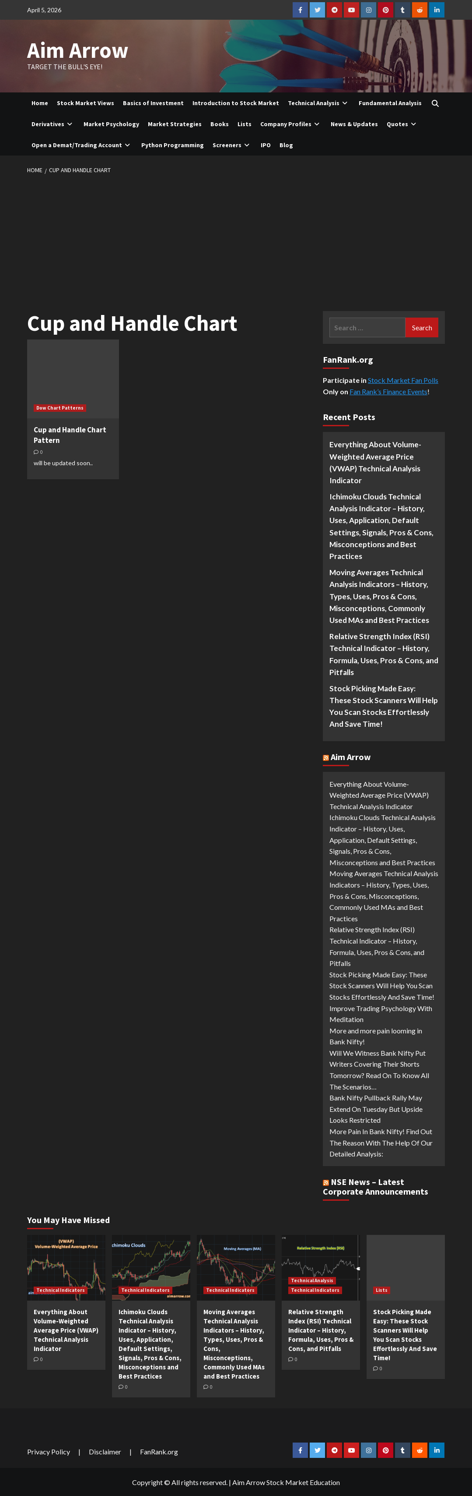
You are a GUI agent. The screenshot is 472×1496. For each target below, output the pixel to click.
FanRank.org (159, 1450)
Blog (286, 144)
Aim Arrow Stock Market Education (286, 1481)
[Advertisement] (236, 240)
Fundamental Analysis (390, 102)
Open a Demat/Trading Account (82, 144)
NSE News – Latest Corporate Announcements (375, 1185)
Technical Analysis (319, 102)
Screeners (232, 144)
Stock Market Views (85, 102)
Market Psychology (111, 123)
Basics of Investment (153, 102)
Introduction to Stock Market (235, 102)
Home (39, 102)
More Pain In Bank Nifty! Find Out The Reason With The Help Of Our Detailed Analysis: (381, 1141)
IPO (266, 144)
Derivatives (53, 123)
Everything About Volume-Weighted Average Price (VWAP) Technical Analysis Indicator (375, 461)
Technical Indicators (60, 1289)
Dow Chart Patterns (60, 407)
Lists (245, 123)
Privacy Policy (48, 1450)
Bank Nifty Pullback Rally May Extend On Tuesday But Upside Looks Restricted (376, 1108)
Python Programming (172, 144)
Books (219, 123)
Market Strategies (175, 123)
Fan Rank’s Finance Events (388, 390)
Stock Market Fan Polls (403, 379)
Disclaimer (105, 1450)
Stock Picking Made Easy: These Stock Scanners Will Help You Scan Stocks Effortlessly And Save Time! (383, 705)
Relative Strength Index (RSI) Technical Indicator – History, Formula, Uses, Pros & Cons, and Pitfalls (383, 653)
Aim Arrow (76, 50)
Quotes (403, 123)
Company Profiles (291, 123)
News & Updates (354, 123)
